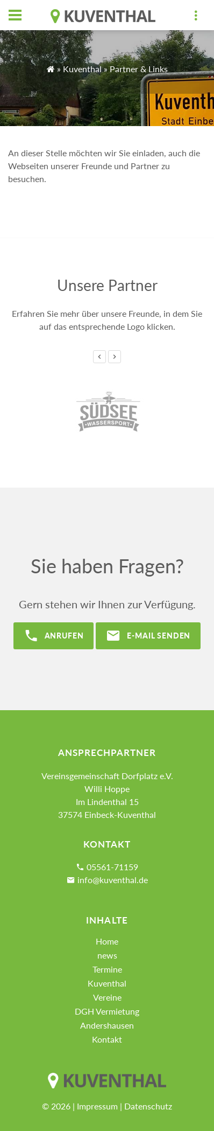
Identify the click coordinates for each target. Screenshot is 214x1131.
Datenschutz (148, 1106)
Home (107, 941)
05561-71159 (112, 867)
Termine (107, 969)
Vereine (107, 997)
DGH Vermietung (107, 1011)
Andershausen (107, 1025)
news (107, 955)
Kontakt (107, 1039)
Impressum (97, 1106)
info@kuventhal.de (112, 880)
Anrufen (54, 635)
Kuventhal (82, 69)
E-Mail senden (148, 635)
